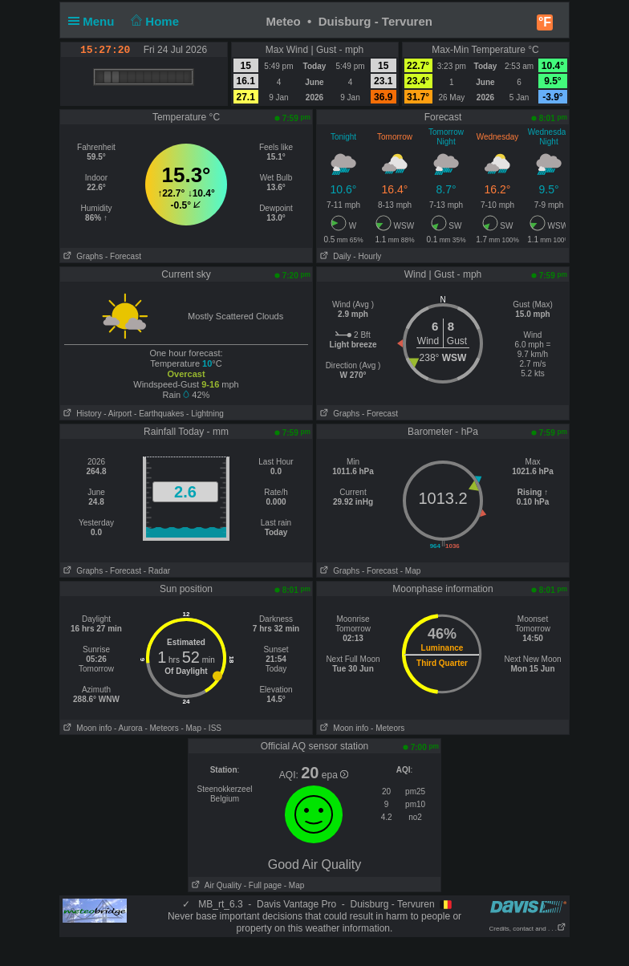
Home (153, 21)
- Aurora (128, 728)
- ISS (212, 728)
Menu (94, 21)
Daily (334, 256)
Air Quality (215, 885)
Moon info (86, 728)
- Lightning (205, 413)
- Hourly (367, 256)
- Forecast (123, 256)
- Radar (157, 570)
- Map (410, 570)
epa (335, 775)
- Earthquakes (159, 413)
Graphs (81, 256)
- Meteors (161, 728)
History (80, 413)
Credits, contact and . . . (527, 928)
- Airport (117, 413)
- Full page (263, 885)
